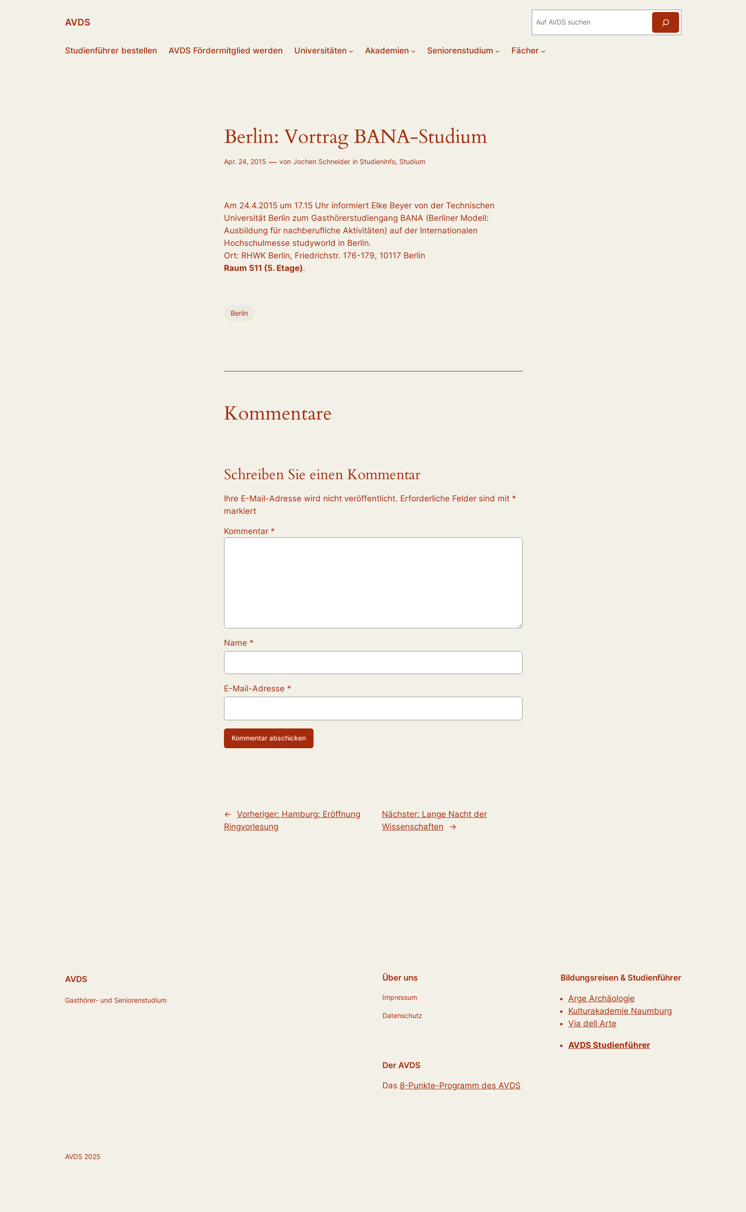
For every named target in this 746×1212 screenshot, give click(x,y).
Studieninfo (377, 161)
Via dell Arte (592, 1023)
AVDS (77, 22)
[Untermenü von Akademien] (413, 50)
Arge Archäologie (601, 998)
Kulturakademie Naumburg (620, 1011)
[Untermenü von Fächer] (543, 50)
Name (239, 643)
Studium (412, 161)
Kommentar (249, 531)
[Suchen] (665, 22)
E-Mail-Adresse (257, 688)
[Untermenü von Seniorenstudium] (497, 50)
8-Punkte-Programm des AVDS (460, 1085)
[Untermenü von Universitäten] (351, 50)
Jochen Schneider (321, 161)
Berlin (239, 313)
